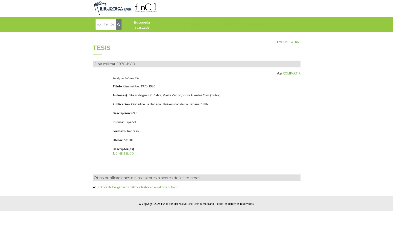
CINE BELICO (143, 159)
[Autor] (98, 24)
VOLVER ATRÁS (288, 47)
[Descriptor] (112, 24)
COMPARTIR (289, 79)
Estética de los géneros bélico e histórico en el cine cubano (137, 193)
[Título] (105, 24)
